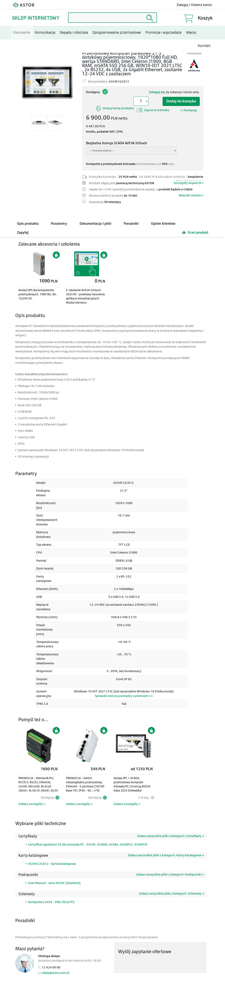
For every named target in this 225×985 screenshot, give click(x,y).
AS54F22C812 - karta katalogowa (52, 864)
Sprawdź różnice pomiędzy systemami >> (124, 696)
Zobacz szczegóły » (31, 804)
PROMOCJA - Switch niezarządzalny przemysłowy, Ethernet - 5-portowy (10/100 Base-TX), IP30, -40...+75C (85, 784)
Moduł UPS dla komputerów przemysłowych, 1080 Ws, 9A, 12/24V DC (37, 294)
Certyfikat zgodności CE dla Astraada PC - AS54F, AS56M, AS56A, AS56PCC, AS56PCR (87, 845)
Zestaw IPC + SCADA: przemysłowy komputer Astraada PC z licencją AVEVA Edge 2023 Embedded (132, 784)
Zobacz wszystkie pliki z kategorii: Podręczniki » (170, 875)
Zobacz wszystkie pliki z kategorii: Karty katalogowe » (166, 855)
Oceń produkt (195, 232)
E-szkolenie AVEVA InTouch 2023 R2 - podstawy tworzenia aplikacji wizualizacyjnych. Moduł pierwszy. (85, 296)
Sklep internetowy (35, 18)
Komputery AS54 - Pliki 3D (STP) (51, 902)
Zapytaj (23, 233)
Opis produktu (27, 224)
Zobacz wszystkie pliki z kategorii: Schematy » (171, 894)
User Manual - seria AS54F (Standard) (54, 883)
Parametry (59, 224)
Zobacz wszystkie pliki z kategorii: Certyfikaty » (170, 836)
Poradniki (131, 224)
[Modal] (47, 82)
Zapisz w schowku (153, 110)
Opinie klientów (163, 224)
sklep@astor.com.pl (55, 973)
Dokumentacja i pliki (95, 224)
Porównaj (188, 110)
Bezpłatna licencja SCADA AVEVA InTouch (116, 143)
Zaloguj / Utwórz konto (194, 5)
